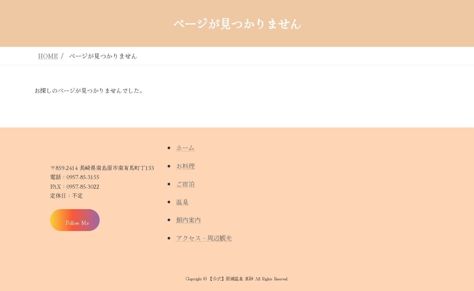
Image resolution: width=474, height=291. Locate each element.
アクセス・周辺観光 (204, 237)
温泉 (182, 201)
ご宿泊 (185, 183)
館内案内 (188, 219)
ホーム (185, 147)
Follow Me (77, 222)
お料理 (185, 165)
